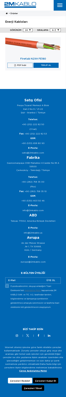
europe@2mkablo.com (33, 261)
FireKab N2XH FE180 (33, 58)
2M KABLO (20, 5)
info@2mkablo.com (33, 210)
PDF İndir (21, 65)
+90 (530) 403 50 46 (33, 200)
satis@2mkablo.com (33, 152)
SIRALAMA (42, 30)
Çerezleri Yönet (33, 388)
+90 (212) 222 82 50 (33, 124)
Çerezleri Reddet (20, 381)
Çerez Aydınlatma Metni (33, 371)
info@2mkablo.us (33, 232)
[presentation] (32, 318)
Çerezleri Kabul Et (45, 381)
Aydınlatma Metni (32, 290)
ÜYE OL (50, 280)
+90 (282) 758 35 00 (33, 181)
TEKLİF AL (46, 65)
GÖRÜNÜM (15, 30)
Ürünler (14, 13)
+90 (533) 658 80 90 (33, 143)
